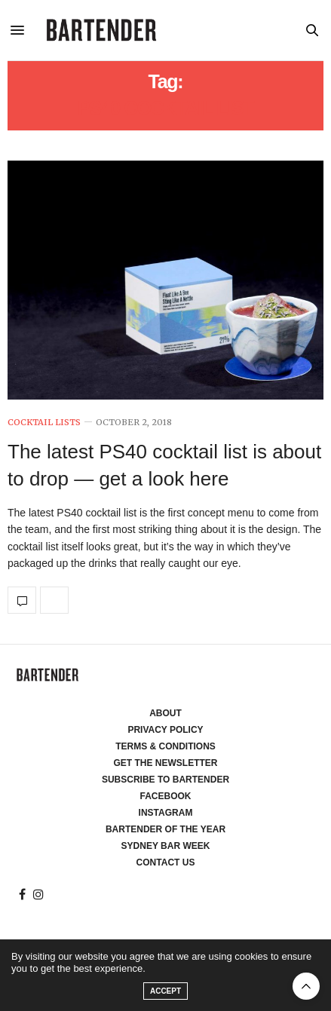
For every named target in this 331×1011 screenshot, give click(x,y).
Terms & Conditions (165, 746)
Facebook (165, 796)
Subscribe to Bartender (165, 779)
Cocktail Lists (44, 422)
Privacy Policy (165, 730)
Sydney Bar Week (165, 846)
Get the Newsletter (166, 763)
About (165, 713)
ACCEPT (165, 991)
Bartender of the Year (165, 829)
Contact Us (165, 862)
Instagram (166, 812)
